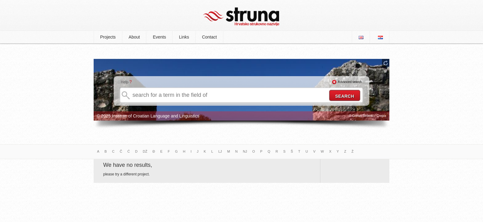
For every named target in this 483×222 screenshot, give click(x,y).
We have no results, (127, 165)
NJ (245, 151)
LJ (220, 151)
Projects (108, 37)
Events (159, 37)
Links (184, 37)
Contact (209, 37)
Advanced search (350, 82)
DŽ (145, 151)
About (134, 37)
